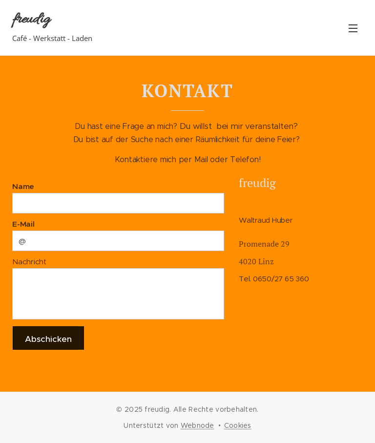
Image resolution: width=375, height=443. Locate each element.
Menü (353, 28)
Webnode (197, 425)
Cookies (237, 425)
